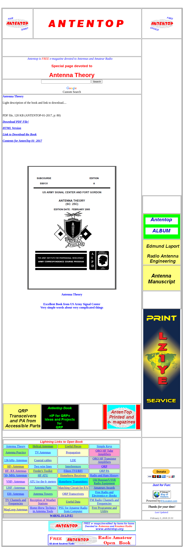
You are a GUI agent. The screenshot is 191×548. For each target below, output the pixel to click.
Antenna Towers (43, 493)
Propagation (73, 452)
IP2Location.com (168, 501)
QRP (104, 466)
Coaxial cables (43, 460)
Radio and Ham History (104, 475)
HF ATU (43, 475)
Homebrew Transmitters (73, 481)
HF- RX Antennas (15, 470)
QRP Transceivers (73, 493)
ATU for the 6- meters (43, 481)
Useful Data (73, 501)
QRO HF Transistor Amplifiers (104, 460)
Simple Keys (104, 446)
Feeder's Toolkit (42, 470)
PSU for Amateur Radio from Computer (73, 509)
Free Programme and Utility (104, 509)
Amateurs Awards (104, 487)
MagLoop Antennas (16, 509)
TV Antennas (43, 452)
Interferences (73, 466)
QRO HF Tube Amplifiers (104, 452)
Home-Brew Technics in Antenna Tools (43, 509)
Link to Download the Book (20, 134)
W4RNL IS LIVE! (61, 515)
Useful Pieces (73, 446)
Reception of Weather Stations (43, 501)
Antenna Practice (15, 452)
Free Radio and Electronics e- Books (104, 494)
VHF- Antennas (15, 481)
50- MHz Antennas (15, 475)
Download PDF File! (16, 121)
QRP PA (104, 470)
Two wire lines (43, 466)
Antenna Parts (43, 487)
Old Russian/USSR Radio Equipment (104, 481)
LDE (73, 460)
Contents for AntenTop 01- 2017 (22, 140)
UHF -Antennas (15, 487)
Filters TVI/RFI (73, 470)
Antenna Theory (15, 446)
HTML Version (12, 128)
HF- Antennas (15, 466)
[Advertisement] (72, 47)
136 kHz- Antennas (15, 460)
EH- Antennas (15, 493)
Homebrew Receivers (73, 475)
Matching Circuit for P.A (73, 487)
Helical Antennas (43, 446)
